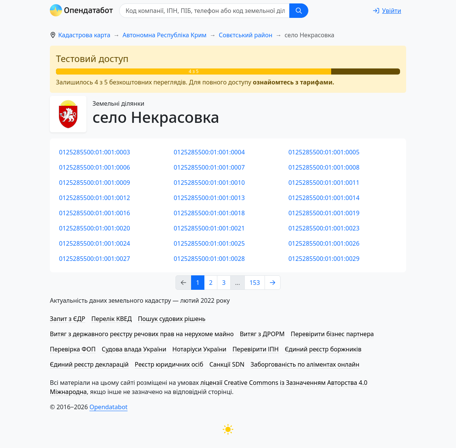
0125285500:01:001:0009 (94, 182)
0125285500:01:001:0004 (209, 152)
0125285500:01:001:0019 (324, 213)
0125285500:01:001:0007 (209, 167)
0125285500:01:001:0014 (324, 198)
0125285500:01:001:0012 (94, 198)
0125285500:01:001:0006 (94, 167)
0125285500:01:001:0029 (324, 258)
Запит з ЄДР (67, 319)
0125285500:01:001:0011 (324, 182)
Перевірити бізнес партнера (332, 334)
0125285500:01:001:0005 (324, 152)
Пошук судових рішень (172, 319)
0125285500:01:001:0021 (209, 228)
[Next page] (273, 282)
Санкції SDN (226, 364)
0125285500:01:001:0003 (94, 152)
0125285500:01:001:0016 (94, 213)
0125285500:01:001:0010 (209, 182)
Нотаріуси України (199, 349)
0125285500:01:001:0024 (94, 243)
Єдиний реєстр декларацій (89, 364)
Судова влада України (134, 349)
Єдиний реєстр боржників (323, 349)
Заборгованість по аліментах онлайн (304, 364)
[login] (387, 10)
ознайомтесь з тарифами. (293, 82)
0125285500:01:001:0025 (209, 243)
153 (254, 282)
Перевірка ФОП (73, 349)
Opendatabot (108, 407)
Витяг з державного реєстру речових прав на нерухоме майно (142, 334)
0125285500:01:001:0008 (324, 167)
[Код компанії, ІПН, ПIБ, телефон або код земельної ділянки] (204, 10)
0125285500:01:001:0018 (209, 213)
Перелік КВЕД (111, 319)
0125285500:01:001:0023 (324, 228)
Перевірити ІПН (256, 349)
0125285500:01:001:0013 (209, 198)
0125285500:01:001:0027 (94, 258)
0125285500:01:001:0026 (324, 243)
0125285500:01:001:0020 (94, 228)
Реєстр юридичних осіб (169, 364)
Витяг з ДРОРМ (262, 334)
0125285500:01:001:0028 (209, 258)
